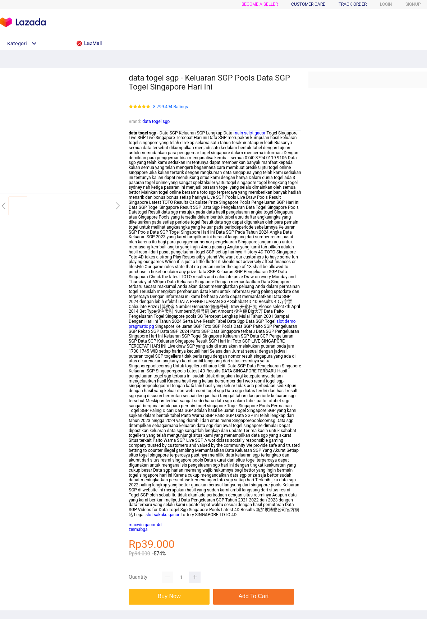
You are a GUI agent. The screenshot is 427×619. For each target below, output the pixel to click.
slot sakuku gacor (162, 514)
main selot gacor (250, 133)
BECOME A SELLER (260, 4)
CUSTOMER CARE (308, 4)
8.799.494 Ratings (170, 107)
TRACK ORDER (353, 4)
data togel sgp (156, 121)
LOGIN (386, 4)
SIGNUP (413, 4)
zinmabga (138, 529)
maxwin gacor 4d (145, 524)
